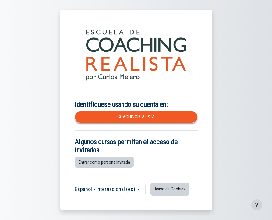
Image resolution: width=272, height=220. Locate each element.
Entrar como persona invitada (104, 162)
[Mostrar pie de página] (256, 204)
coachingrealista (136, 117)
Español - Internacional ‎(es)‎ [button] (105, 189)
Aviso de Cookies (169, 189)
